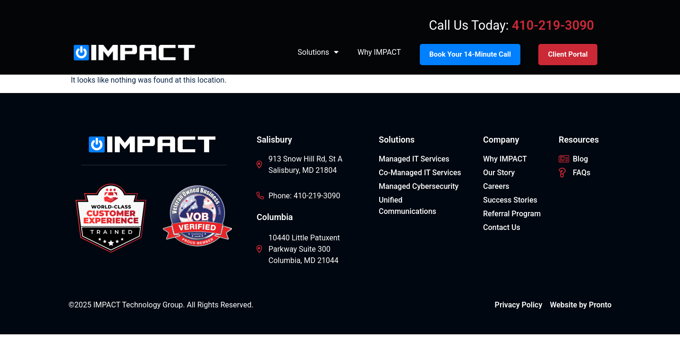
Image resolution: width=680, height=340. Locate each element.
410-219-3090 (553, 25)
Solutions (318, 52)
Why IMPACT (379, 52)
